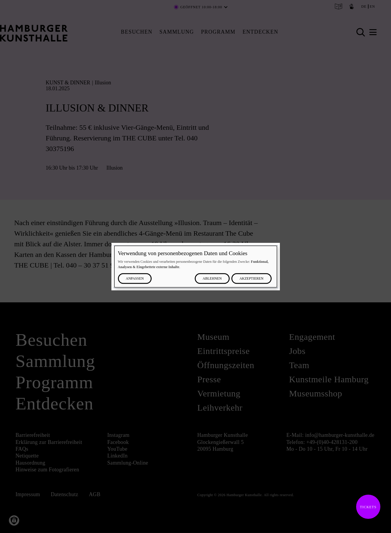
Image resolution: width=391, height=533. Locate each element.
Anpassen (135, 278)
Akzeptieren (251, 278)
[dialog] (195, 266)
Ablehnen (212, 278)
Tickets (366, 507)
